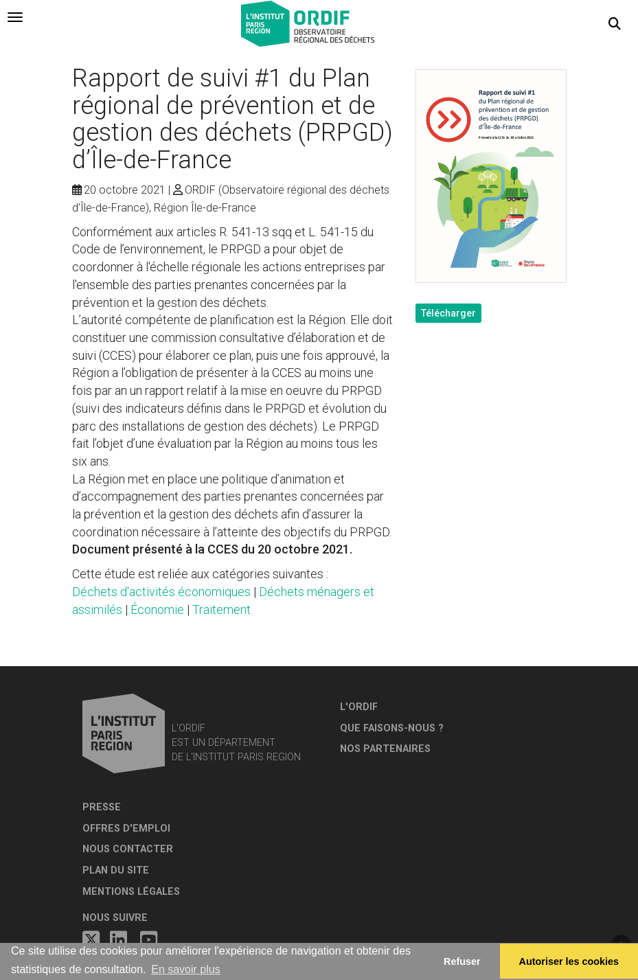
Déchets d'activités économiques (161, 591)
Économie (157, 609)
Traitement (221, 609)
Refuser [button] (462, 961)
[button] (614, 24)
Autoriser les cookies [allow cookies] (569, 961)
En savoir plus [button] (185, 969)
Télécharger (448, 313)
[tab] (15, 17)
